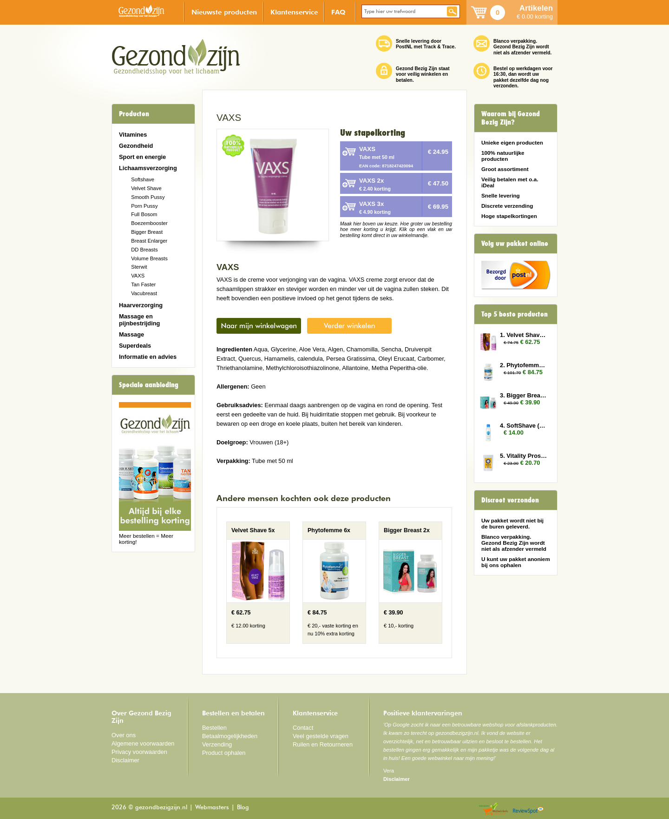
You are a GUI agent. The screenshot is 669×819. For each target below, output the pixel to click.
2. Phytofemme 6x (524, 365)
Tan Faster (143, 284)
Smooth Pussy (147, 197)
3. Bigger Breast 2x (524, 395)
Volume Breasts (149, 258)
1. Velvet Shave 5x (524, 334)
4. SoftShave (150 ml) (524, 425)
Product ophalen (223, 752)
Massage (131, 334)
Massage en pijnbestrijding (139, 320)
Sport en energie (142, 156)
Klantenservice (294, 12)
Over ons (124, 735)
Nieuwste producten (224, 12)
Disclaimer (125, 760)
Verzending (217, 744)
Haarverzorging (141, 305)
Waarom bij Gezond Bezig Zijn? (510, 118)
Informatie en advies (148, 356)
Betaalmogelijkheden (229, 736)
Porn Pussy (144, 206)
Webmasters (212, 808)
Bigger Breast (147, 232)
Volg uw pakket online (514, 243)
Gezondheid (136, 145)
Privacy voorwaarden (139, 751)
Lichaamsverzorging (148, 168)
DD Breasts (144, 249)
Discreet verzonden (510, 500)
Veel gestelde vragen (320, 736)
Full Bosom (144, 214)
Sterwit (139, 267)
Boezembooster (149, 223)
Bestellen (214, 727)
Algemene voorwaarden (143, 743)
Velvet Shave (146, 188)
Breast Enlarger (149, 241)
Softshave (142, 179)
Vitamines (133, 134)
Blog (243, 808)
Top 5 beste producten (514, 314)
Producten (134, 114)
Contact (303, 727)
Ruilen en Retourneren (323, 744)
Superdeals (135, 345)
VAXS (137, 275)
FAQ (338, 12)
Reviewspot (528, 809)
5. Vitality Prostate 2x (524, 455)
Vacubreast (144, 293)
